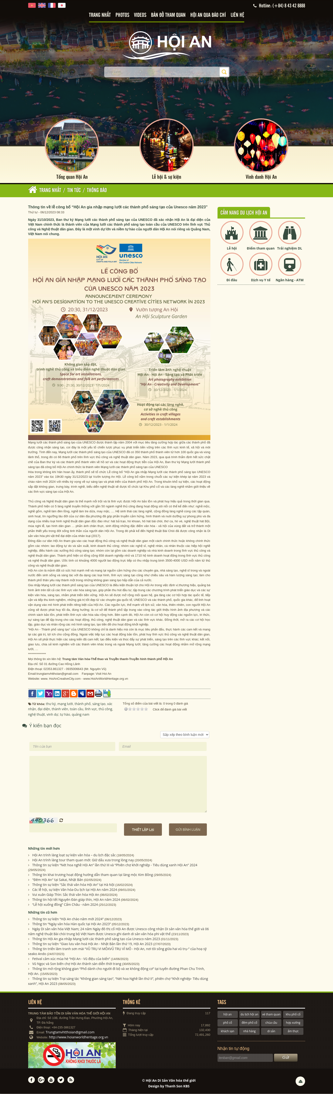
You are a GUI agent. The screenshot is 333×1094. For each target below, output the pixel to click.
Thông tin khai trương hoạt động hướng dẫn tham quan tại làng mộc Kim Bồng (92, 875)
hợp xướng (293, 1023)
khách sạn (227, 1031)
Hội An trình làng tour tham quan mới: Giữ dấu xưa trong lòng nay (83, 860)
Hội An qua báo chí (208, 15)
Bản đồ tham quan (168, 15)
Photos (122, 15)
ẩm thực (293, 1031)
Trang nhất (100, 15)
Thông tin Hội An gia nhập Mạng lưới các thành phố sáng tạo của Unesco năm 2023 (96, 939)
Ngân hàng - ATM (290, 280)
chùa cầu (271, 1023)
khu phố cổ (293, 1015)
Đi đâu (231, 280)
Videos (140, 15)
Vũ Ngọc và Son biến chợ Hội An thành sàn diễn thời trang (76, 964)
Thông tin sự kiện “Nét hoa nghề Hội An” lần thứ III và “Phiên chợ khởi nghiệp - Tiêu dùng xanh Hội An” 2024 (114, 865)
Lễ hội (232, 248)
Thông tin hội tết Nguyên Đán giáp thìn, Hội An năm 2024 (76, 900)
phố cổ (227, 1023)
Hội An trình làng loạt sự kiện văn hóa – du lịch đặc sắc (74, 855)
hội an (227, 1015)
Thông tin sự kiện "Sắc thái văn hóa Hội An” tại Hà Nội (73, 885)
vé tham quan (271, 1015)
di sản (271, 1031)
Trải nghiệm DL (289, 248)
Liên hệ (237, 15)
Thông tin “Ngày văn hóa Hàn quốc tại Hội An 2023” (71, 924)
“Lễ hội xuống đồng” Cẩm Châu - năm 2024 (65, 904)
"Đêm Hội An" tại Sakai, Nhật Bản (57, 880)
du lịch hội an (249, 1015)
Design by (169, 1086)
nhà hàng (249, 1031)
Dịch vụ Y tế (261, 280)
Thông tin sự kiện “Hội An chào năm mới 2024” (67, 919)
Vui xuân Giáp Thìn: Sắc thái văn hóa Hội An (65, 895)
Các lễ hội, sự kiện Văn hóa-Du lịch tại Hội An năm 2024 (74, 890)
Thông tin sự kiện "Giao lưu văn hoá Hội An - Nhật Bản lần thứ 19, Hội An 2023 (92, 944)
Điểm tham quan (261, 248)
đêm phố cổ (249, 1023)
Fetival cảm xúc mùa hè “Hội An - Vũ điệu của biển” (71, 959)
